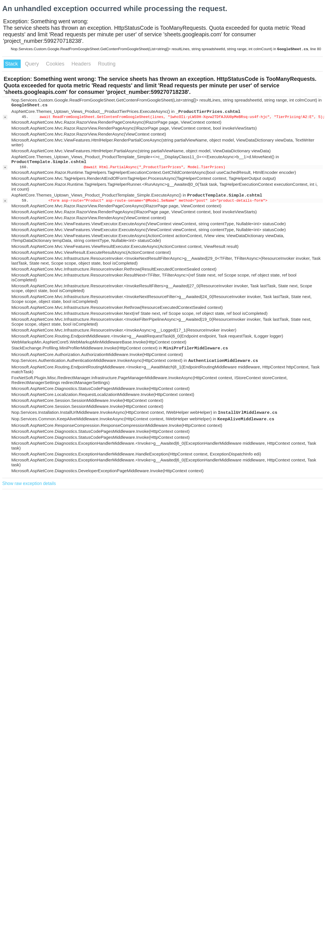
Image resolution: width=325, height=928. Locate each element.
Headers (81, 64)
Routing (106, 64)
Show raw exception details (29, 483)
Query (32, 64)
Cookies (56, 64)
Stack (12, 64)
